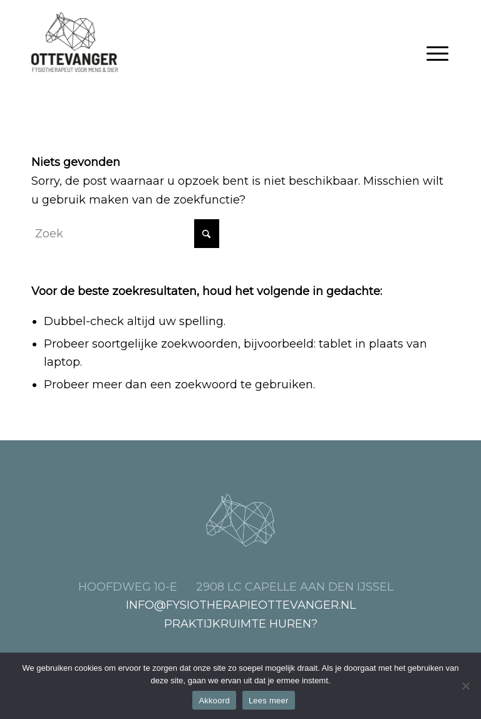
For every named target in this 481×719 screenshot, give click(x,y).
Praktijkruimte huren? (241, 624)
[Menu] (437, 53)
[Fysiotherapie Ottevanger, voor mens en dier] (74, 42)
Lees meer (269, 700)
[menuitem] (437, 53)
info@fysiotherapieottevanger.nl (241, 605)
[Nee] (465, 686)
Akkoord (214, 700)
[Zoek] (125, 233)
